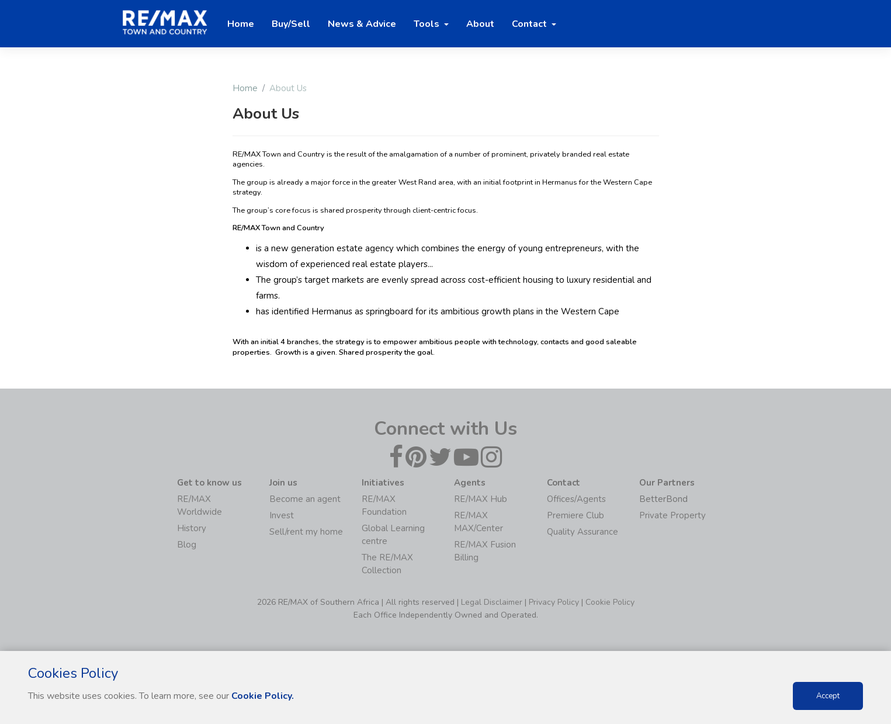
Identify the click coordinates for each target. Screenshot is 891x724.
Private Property (672, 515)
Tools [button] (428, 24)
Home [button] (240, 24)
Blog (186, 544)
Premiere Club (575, 515)
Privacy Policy (554, 602)
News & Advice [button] (362, 24)
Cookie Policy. (262, 696)
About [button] (480, 24)
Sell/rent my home (306, 532)
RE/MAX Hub (480, 499)
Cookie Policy (610, 602)
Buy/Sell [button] (291, 24)
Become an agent (305, 499)
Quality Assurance (582, 532)
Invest (281, 515)
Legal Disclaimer (491, 602)
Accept (828, 696)
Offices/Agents (576, 499)
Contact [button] (530, 24)
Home (245, 88)
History (191, 528)
